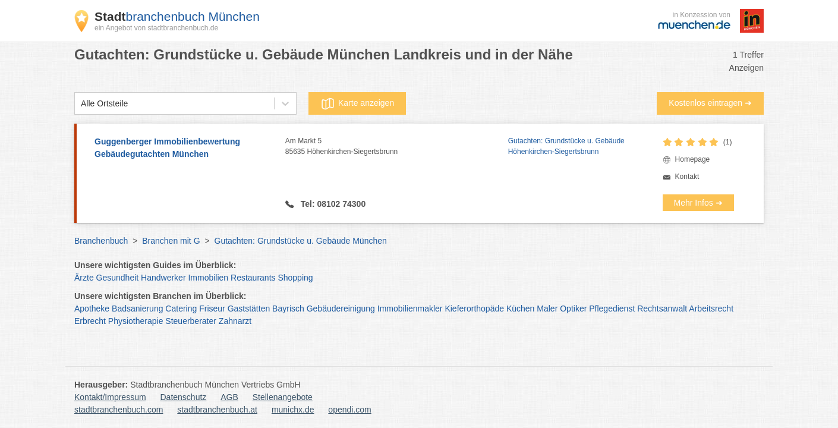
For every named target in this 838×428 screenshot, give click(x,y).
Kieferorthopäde (474, 308)
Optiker (573, 308)
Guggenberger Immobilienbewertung (183, 148)
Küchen (520, 308)
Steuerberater (190, 321)
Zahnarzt (235, 321)
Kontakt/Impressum (110, 397)
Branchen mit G (171, 241)
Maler (547, 308)
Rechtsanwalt (662, 308)
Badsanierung (137, 308)
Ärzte (84, 277)
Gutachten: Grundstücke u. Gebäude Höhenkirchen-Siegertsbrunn (566, 146)
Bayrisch (288, 308)
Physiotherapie (135, 321)
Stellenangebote (283, 397)
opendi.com (349, 409)
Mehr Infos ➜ (698, 202)
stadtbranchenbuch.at (217, 409)
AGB (229, 397)
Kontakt (687, 176)
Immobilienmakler (410, 308)
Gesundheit (117, 277)
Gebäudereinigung (341, 308)
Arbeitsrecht (711, 308)
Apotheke (91, 308)
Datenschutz (183, 397)
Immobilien (208, 277)
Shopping (295, 277)
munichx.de (293, 409)
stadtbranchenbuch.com (118, 409)
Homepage (692, 159)
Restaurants (253, 277)
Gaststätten (249, 308)
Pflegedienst (612, 308)
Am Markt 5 (396, 147)
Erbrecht (90, 321)
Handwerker (163, 277)
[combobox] (81, 103)
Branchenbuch (101, 241)
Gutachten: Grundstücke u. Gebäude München (301, 241)
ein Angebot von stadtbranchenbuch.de (156, 28)
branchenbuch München (177, 16)
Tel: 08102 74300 (332, 204)
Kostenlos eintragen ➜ (710, 103)
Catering (181, 308)
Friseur (212, 308)
